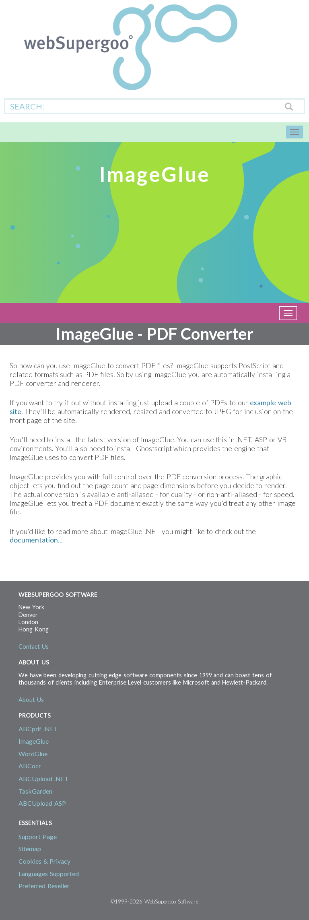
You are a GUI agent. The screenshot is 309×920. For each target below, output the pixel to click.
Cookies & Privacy (44, 861)
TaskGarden (35, 791)
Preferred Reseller (44, 885)
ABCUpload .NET (44, 778)
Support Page (38, 836)
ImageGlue (34, 741)
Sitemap (30, 848)
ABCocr (30, 765)
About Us (31, 699)
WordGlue (33, 753)
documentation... (36, 540)
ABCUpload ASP (42, 803)
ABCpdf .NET (38, 728)
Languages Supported (49, 873)
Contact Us (34, 646)
